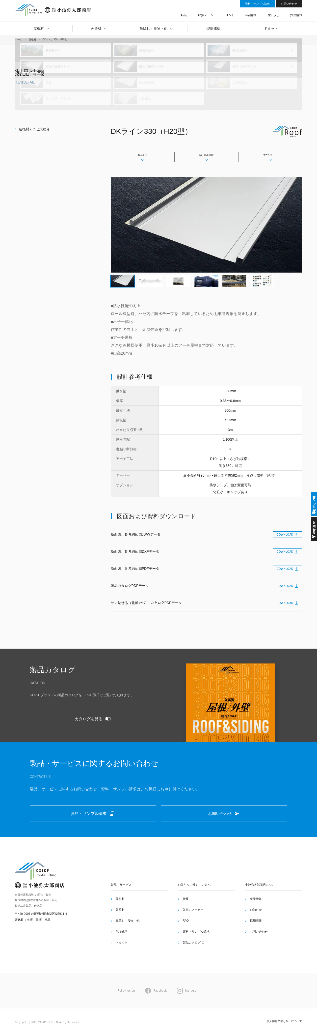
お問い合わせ (289, 3)
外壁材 (119, 924)
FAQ (248, 13)
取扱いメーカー (192, 924)
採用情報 (296, 13)
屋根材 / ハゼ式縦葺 (34, 129)
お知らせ (279, 13)
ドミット (121, 942)
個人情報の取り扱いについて (284, 1017)
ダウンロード (270, 155)
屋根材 (119, 918)
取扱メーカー (231, 13)
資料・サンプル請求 (257, 3)
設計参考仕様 (206, 155)
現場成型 (121, 936)
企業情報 (262, 13)
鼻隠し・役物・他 (126, 930)
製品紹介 (143, 155)
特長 (214, 13)
